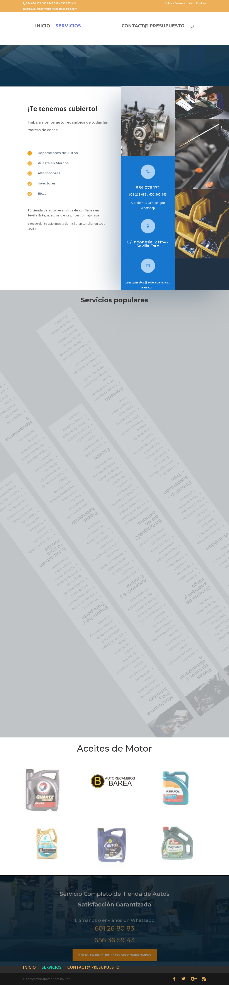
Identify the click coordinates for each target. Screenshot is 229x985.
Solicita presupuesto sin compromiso (114, 961)
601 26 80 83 (114, 934)
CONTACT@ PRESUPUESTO (153, 26)
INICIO (42, 26)
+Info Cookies (197, 3)
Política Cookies (175, 3)
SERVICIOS (68, 26)
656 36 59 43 (114, 946)
